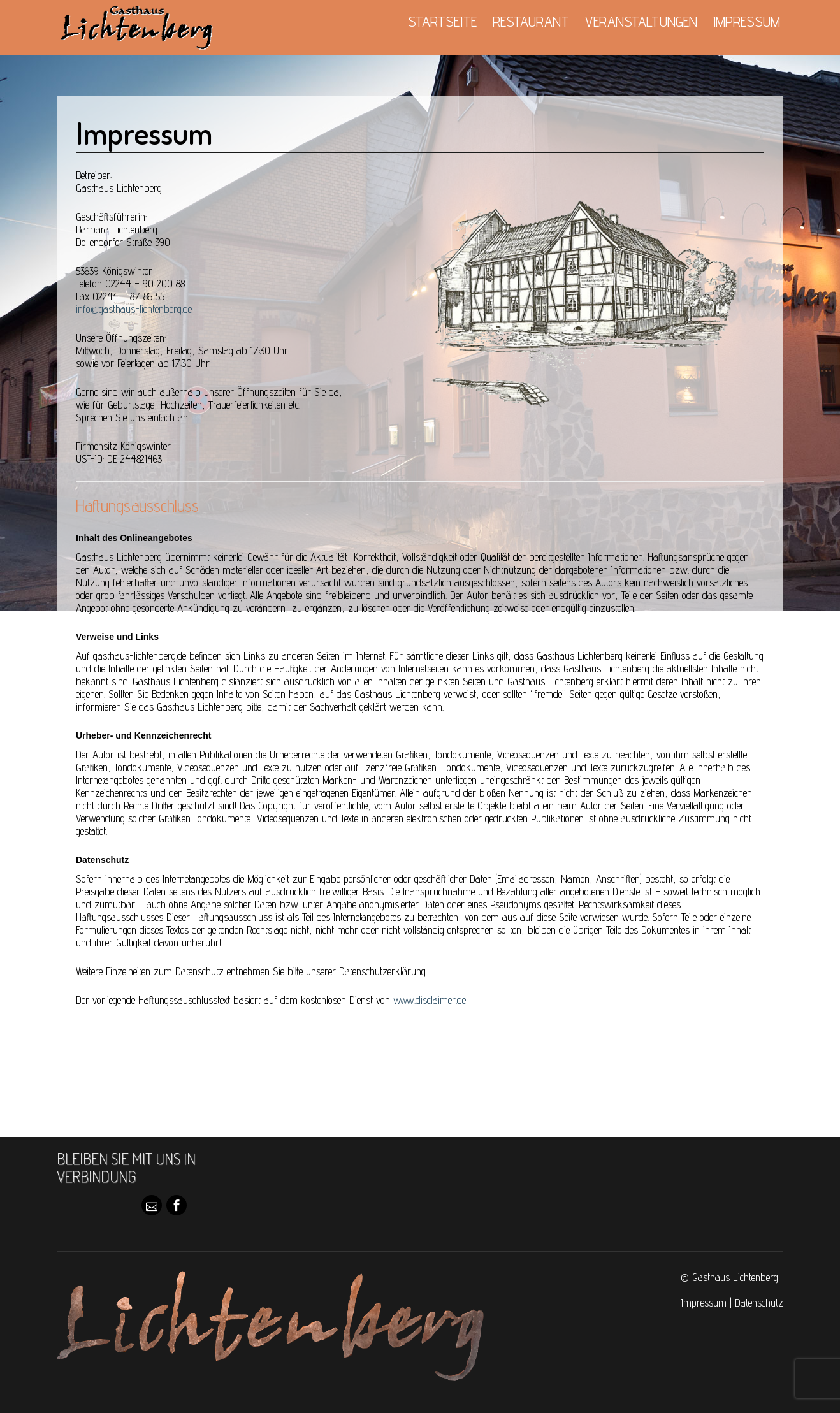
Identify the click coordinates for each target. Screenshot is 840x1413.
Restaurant (531, 21)
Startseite (442, 21)
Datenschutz (759, 1302)
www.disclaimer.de (429, 1000)
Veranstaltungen (641, 21)
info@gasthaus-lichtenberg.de (134, 309)
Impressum (746, 21)
